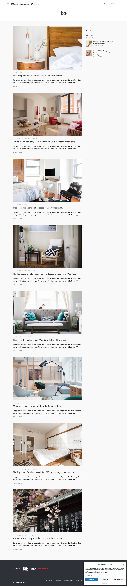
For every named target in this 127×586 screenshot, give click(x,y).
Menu (86, 4)
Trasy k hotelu (78, 580)
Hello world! (89, 35)
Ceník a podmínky (59, 580)
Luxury (15, 72)
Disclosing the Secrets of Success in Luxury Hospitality (38, 76)
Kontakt (51, 580)
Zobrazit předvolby (118, 580)
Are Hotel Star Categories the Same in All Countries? (37, 538)
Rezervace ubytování (103, 4)
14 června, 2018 (18, 86)
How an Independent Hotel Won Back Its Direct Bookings (39, 340)
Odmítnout (105, 580)
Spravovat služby (88, 575)
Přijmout (91, 580)
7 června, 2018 (17, 152)
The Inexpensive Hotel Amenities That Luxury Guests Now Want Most (44, 274)
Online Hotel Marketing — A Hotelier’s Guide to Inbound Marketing (44, 142)
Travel (22, 72)
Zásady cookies (105, 583)
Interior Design (18, 138)
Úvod (81, 4)
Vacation (29, 72)
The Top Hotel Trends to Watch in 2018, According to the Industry (43, 472)
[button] (124, 564)
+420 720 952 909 (35, 4)
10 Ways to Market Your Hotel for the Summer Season (38, 406)
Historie (93, 4)
